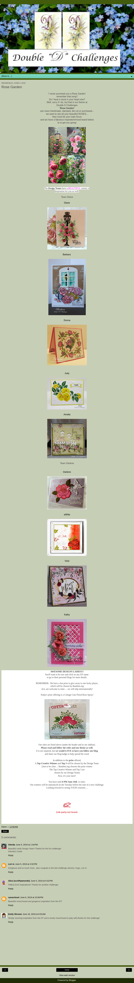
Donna (67, 320)
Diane (67, 203)
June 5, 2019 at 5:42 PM (42, 881)
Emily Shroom (15, 914)
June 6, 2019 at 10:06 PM (31, 897)
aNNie (67, 514)
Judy (67, 373)
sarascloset (13, 897)
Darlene (67, 472)
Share (5, 831)
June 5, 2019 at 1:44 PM (27, 845)
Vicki (67, 561)
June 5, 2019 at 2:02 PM (26, 864)
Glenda (11, 845)
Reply (10, 855)
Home (67, 970)
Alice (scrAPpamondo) (19, 881)
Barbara (67, 254)
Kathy (67, 614)
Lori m (11, 864)
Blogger (72, 980)
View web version (67, 975)
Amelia (67, 414)
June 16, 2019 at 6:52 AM (34, 914)
